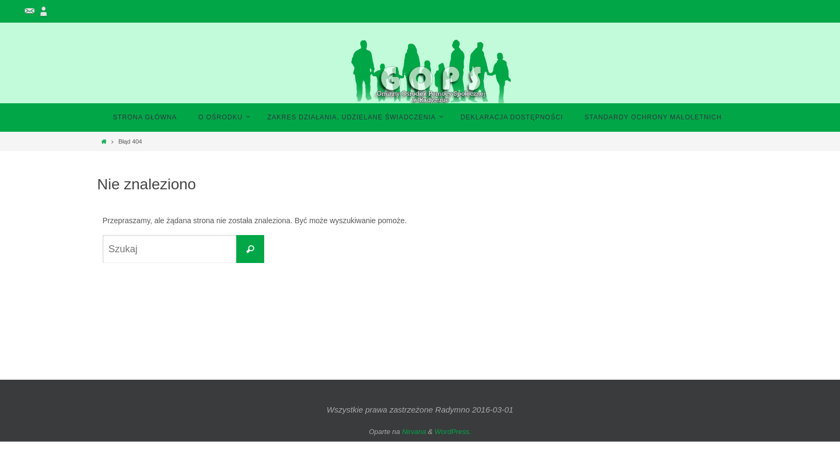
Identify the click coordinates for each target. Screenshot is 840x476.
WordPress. (453, 432)
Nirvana (414, 432)
